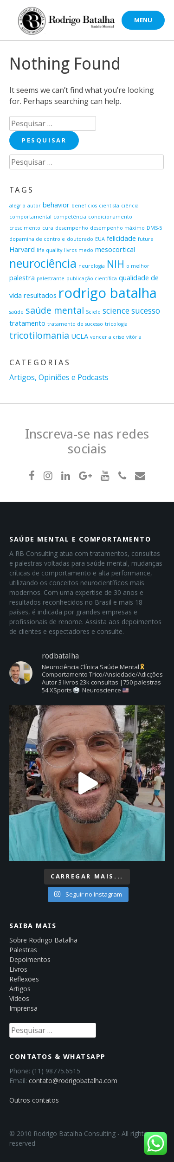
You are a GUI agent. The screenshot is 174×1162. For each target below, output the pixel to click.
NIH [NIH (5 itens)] (115, 264)
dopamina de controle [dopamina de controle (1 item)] (37, 239)
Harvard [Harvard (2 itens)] (22, 249)
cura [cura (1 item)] (47, 228)
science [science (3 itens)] (116, 310)
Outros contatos (34, 1100)
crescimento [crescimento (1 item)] (24, 228)
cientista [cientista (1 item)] (109, 205)
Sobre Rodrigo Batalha (43, 940)
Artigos (20, 988)
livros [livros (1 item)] (70, 250)
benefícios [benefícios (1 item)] (84, 205)
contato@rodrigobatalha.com (73, 1080)
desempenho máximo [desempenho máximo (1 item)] (117, 228)
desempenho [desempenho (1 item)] (71, 228)
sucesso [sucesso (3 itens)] (145, 310)
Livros (18, 969)
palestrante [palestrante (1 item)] (50, 278)
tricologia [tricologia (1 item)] (116, 324)
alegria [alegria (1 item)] (17, 205)
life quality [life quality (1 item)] (49, 250)
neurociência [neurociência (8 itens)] (43, 263)
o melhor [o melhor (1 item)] (137, 266)
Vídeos (19, 998)
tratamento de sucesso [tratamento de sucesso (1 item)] (75, 324)
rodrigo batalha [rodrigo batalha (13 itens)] (107, 293)
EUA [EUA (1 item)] (100, 239)
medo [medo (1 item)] (85, 250)
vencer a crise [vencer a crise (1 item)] (107, 337)
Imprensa (23, 1008)
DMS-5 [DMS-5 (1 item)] (154, 228)
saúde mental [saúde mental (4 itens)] (55, 310)
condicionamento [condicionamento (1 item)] (110, 216)
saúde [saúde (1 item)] (16, 312)
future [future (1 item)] (146, 239)
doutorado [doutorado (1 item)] (80, 239)
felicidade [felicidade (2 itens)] (121, 238)
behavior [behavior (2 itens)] (56, 204)
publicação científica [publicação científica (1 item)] (91, 278)
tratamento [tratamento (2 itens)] (27, 323)
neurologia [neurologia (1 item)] (91, 266)
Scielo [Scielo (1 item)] (93, 312)
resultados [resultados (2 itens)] (40, 295)
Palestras (23, 949)
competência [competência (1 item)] (69, 216)
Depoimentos (30, 959)
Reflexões (24, 979)
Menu (143, 20)
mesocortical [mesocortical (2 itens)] (115, 249)
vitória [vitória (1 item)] (134, 337)
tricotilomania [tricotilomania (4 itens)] (39, 335)
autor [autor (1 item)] (34, 205)
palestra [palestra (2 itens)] (22, 277)
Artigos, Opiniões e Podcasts (59, 377)
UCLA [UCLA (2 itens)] (79, 336)
